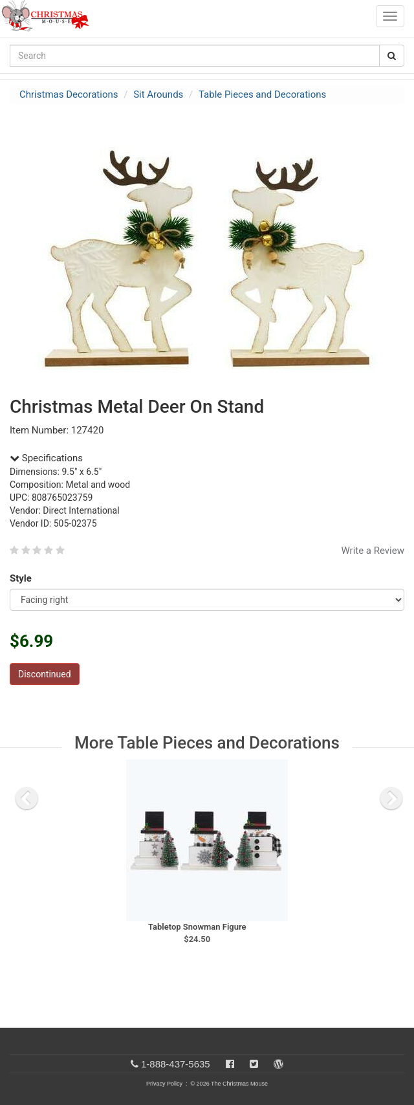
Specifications (46, 458)
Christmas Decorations (68, 94)
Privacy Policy (164, 1083)
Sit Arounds (158, 94)
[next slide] (391, 798)
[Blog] (278, 1063)
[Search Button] (391, 56)
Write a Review (372, 550)
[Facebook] (230, 1063)
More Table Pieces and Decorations (207, 742)
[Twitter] (254, 1063)
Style (23, 578)
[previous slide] (26, 798)
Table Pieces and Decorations (262, 94)
